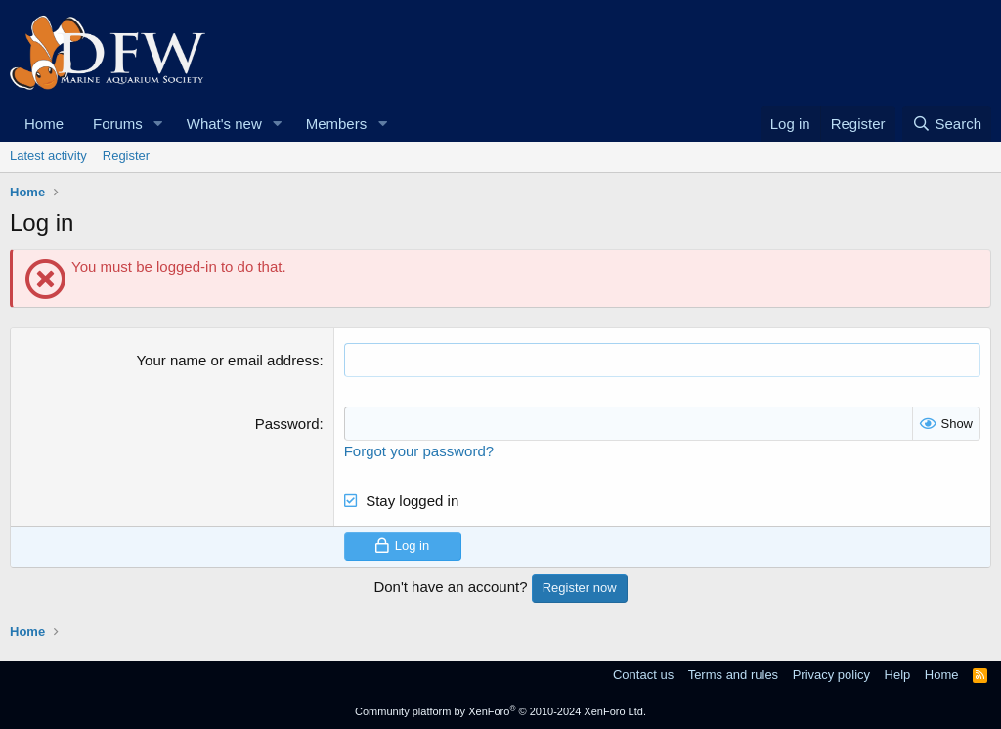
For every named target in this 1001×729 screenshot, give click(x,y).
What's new (224, 123)
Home (44, 123)
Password (287, 423)
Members (337, 123)
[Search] (946, 124)
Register (126, 156)
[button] (158, 124)
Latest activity (48, 156)
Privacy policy (831, 674)
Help (898, 674)
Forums (118, 123)
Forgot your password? (419, 451)
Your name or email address (227, 360)
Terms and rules (733, 674)
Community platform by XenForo (500, 711)
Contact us (643, 674)
